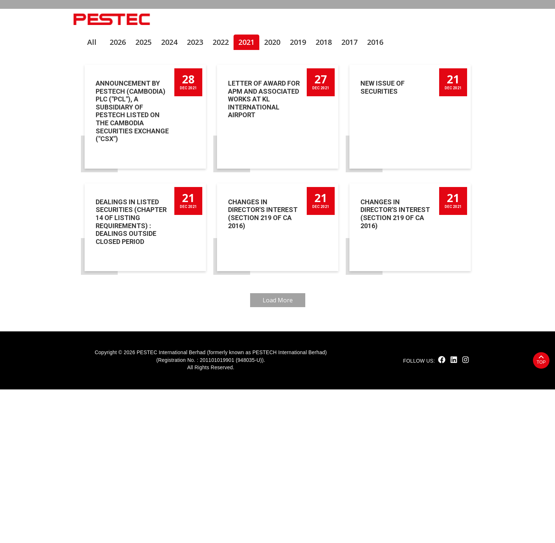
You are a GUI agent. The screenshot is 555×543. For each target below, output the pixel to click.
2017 (349, 196)
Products (299, 19)
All (91, 196)
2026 (118, 196)
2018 (324, 196)
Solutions (343, 19)
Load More (278, 454)
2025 (143, 196)
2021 (246, 196)
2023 (195, 196)
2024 (169, 196)
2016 (375, 196)
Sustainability (250, 19)
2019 (298, 196)
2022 (221, 196)
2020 (272, 196)
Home (178, 19)
